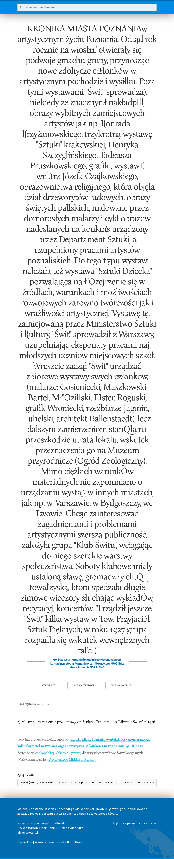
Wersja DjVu (49, 685)
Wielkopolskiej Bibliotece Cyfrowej (58, 752)
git (118, 823)
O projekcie (24, 842)
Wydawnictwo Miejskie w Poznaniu (72, 759)
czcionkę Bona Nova (68, 842)
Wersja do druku (121, 685)
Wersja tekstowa (84, 685)
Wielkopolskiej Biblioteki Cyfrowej (97, 809)
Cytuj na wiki (25, 775)
